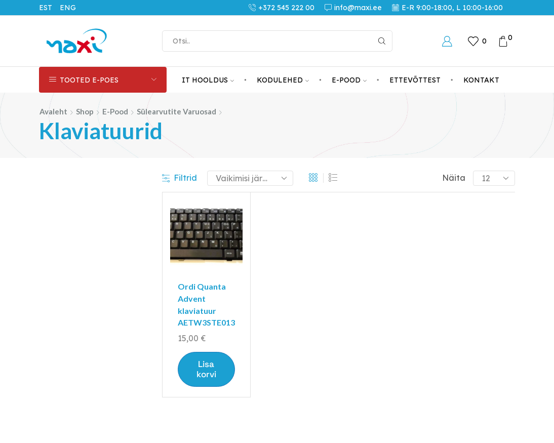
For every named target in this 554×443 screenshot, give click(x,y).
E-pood (115, 111)
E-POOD (349, 80)
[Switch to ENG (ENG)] (72, 7)
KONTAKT (481, 80)
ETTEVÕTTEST (415, 80)
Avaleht (53, 111)
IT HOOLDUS (208, 80)
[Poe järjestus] (250, 178)
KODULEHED (283, 80)
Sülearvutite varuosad (176, 111)
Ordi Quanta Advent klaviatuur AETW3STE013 (206, 304)
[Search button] (382, 41)
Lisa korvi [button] (206, 369)
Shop (85, 111)
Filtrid (179, 178)
